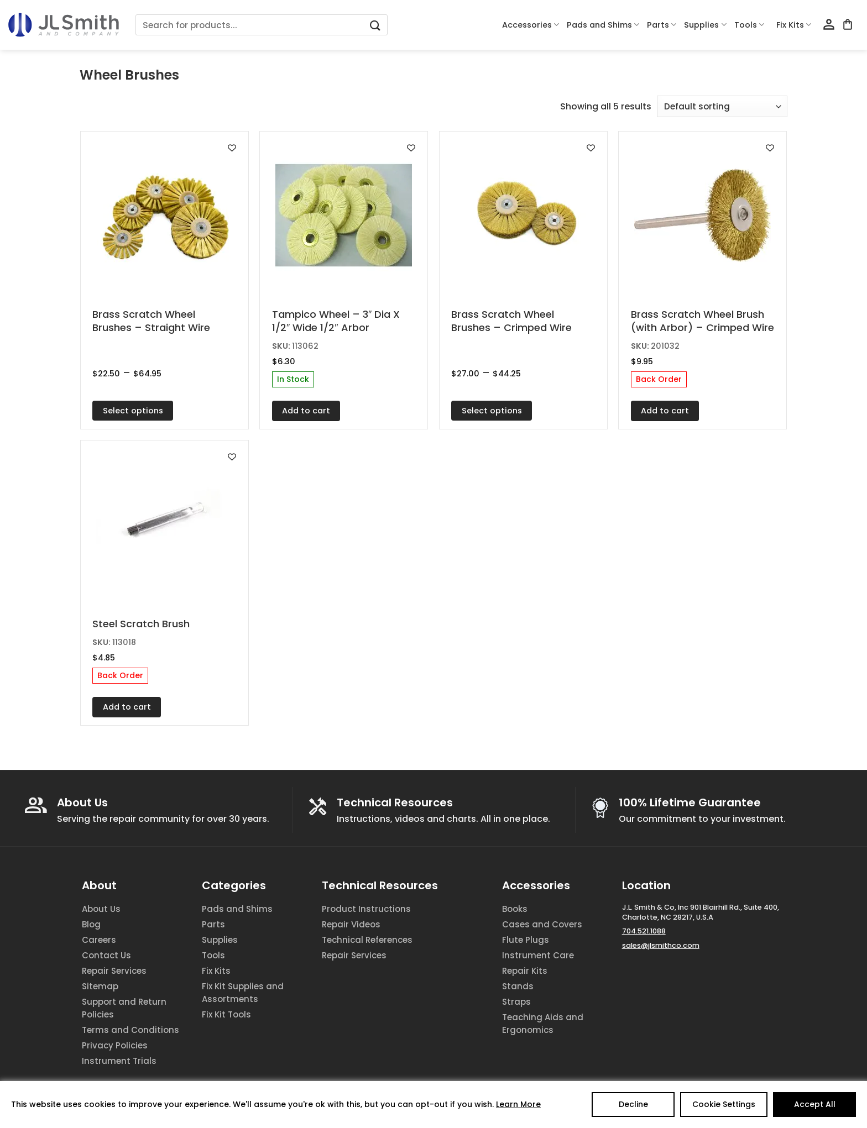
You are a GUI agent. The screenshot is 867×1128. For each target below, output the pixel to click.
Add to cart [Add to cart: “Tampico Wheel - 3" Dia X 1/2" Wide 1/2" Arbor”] (306, 410)
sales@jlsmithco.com (660, 945)
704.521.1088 (644, 931)
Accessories (530, 24)
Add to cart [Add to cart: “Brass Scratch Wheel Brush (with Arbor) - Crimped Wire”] (665, 410)
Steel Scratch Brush (141, 623)
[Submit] (375, 25)
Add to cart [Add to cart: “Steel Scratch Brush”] (127, 706)
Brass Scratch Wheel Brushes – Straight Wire (151, 321)
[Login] (828, 25)
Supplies (705, 24)
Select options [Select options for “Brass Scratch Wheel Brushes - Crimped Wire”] (492, 410)
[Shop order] (722, 106)
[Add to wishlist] (232, 147)
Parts (661, 24)
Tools (749, 24)
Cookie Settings (723, 1104)
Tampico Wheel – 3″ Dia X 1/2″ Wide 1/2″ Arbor (336, 321)
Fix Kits (793, 24)
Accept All (814, 1104)
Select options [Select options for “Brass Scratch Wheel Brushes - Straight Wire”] (133, 410)
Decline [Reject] (633, 1104)
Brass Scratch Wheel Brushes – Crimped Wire (511, 321)
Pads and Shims (603, 24)
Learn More (518, 1104)
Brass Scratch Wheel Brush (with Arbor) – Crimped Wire (702, 321)
